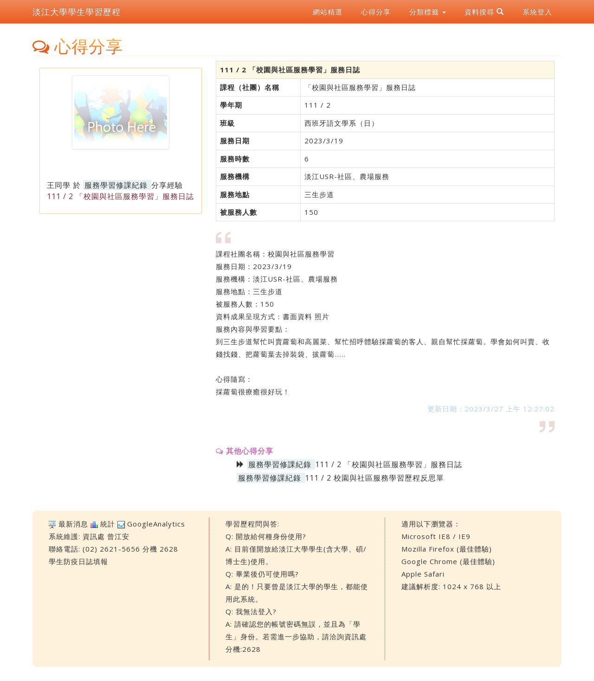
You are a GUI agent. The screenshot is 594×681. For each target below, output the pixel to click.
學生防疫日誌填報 (78, 561)
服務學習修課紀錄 (116, 185)
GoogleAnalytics (156, 523)
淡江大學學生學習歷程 (76, 11)
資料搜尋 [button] (484, 11)
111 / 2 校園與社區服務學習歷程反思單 (374, 478)
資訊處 (94, 536)
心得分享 (376, 11)
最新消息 (73, 523)
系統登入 (537, 11)
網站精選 (327, 11)
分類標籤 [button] (427, 11)
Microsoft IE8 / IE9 (436, 536)
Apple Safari (423, 573)
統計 (107, 523)
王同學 (59, 185)
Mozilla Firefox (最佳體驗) (446, 548)
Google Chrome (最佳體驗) (448, 561)
